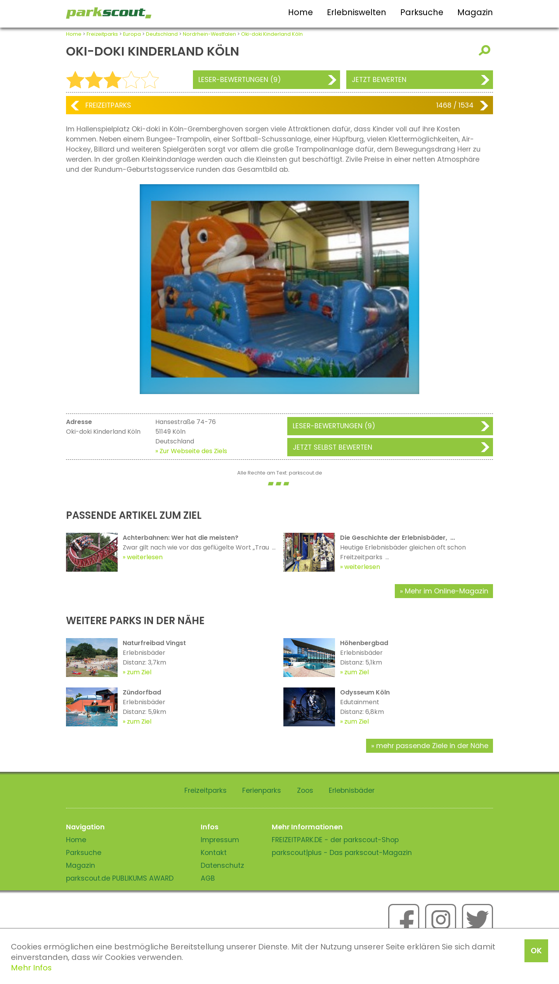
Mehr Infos (31, 967)
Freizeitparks (102, 34)
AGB (208, 878)
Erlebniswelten (356, 12)
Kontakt (214, 852)
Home (300, 12)
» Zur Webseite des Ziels (191, 451)
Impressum (220, 839)
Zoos (305, 790)
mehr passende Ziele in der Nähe (432, 745)
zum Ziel (139, 672)
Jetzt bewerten (379, 79)
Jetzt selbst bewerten (332, 447)
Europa (132, 34)
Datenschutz (222, 865)
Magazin (475, 12)
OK (536, 950)
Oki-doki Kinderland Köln (272, 34)
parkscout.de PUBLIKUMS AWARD (120, 878)
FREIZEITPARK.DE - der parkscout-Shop (335, 839)
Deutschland (162, 34)
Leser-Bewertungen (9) (239, 79)
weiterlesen (145, 557)
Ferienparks (261, 790)
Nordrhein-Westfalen (209, 34)
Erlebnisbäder (352, 790)
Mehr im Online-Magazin (446, 591)
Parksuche (421, 12)
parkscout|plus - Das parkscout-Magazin (342, 852)
